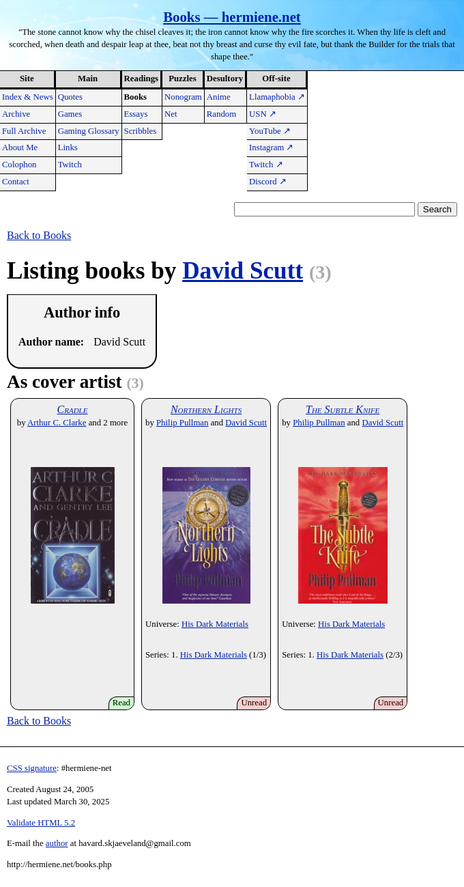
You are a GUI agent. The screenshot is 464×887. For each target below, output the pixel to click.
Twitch (70, 164)
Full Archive (24, 131)
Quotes (70, 97)
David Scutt (242, 270)
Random (221, 114)
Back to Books (39, 235)
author (57, 843)
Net (170, 114)
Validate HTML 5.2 (41, 823)
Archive (16, 114)
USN (262, 114)
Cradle (72, 409)
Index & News (27, 97)
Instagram (271, 147)
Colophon (19, 164)
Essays (136, 114)
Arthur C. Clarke (56, 422)
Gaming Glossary (88, 131)
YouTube (270, 131)
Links (68, 147)
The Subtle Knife (342, 409)
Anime (219, 97)
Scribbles (140, 131)
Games (70, 114)
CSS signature (32, 768)
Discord (268, 181)
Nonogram (183, 97)
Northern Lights (206, 409)
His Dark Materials (215, 624)
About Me (20, 147)
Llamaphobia (277, 97)
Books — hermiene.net (232, 17)
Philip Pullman (182, 422)
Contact (15, 181)
